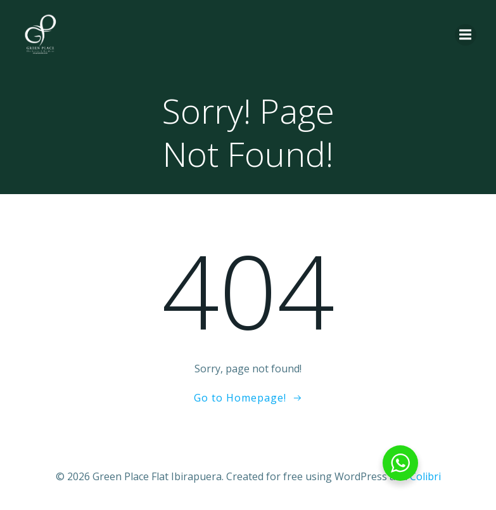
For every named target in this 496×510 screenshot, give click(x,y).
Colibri (425, 476)
